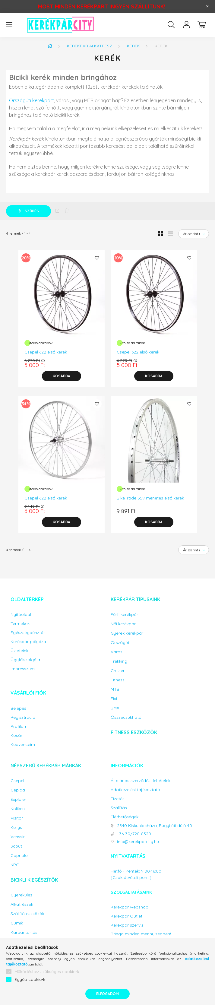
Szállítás (119, 807)
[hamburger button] (9, 25)
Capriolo (19, 855)
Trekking (119, 661)
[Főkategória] (49, 46)
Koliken (18, 808)
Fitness (118, 680)
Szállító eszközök (27, 913)
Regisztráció (23, 717)
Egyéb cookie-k (29, 979)
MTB (115, 689)
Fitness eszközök (134, 732)
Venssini (19, 836)
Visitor (17, 818)
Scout (16, 846)
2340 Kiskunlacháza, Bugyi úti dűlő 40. (155, 825)
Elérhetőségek (124, 817)
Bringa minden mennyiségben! (141, 934)
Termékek (20, 623)
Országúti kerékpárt (31, 100)
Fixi (114, 698)
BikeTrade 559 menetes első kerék (150, 498)
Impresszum (23, 668)
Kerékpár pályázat (29, 641)
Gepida (18, 790)
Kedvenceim (23, 744)
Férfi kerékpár (124, 614)
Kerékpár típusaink (135, 599)
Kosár (16, 735)
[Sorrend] (193, 233)
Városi (117, 652)
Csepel (17, 780)
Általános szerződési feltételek (140, 780)
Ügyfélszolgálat (26, 659)
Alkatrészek (22, 904)
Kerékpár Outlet (126, 916)
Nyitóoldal (21, 614)
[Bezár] (207, 6)
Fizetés (118, 798)
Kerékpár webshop (129, 907)
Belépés (18, 708)
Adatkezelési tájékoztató (135, 789)
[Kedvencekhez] (97, 257)
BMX (115, 708)
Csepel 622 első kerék (45, 352)
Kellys (16, 827)
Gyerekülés (21, 895)
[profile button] (186, 25)
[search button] (171, 25)
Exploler (18, 799)
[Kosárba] (61, 376)
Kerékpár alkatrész (89, 46)
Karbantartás (24, 932)
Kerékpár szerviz (127, 925)
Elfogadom (107, 993)
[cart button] (201, 25)
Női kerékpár (123, 623)
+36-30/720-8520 (134, 833)
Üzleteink (19, 650)
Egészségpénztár (28, 632)
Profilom (19, 726)
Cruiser (118, 670)
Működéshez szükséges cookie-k (46, 971)
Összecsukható (126, 717)
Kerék (133, 46)
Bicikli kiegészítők (34, 880)
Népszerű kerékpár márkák (46, 765)
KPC (15, 864)
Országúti (120, 642)
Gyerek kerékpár (127, 633)
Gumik (17, 923)
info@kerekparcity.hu (138, 841)
